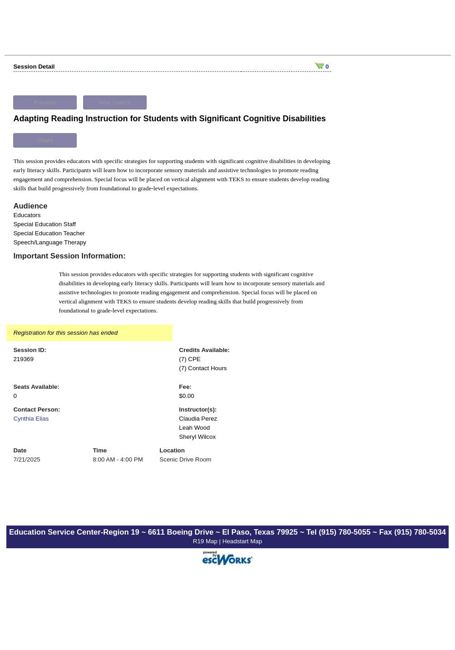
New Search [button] (115, 102)
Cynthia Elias (31, 418)
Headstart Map (242, 541)
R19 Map (206, 541)
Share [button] (45, 140)
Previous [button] (45, 102)
